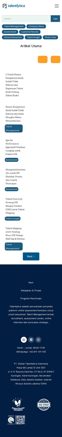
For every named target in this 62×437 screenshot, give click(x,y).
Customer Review (30, 32)
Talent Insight (33, 37)
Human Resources (13, 37)
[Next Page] (55, 59)
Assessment (10, 32)
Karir (31, 282)
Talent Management (13, 26)
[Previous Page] (42, 59)
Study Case (50, 37)
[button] (56, 6)
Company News (36, 26)
